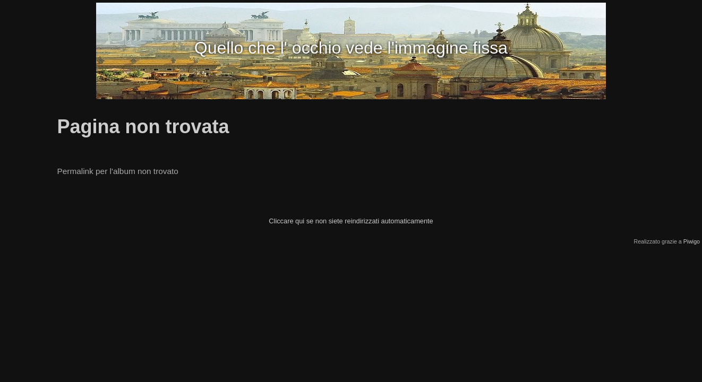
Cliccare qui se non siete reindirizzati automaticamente (351, 221)
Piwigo (691, 241)
